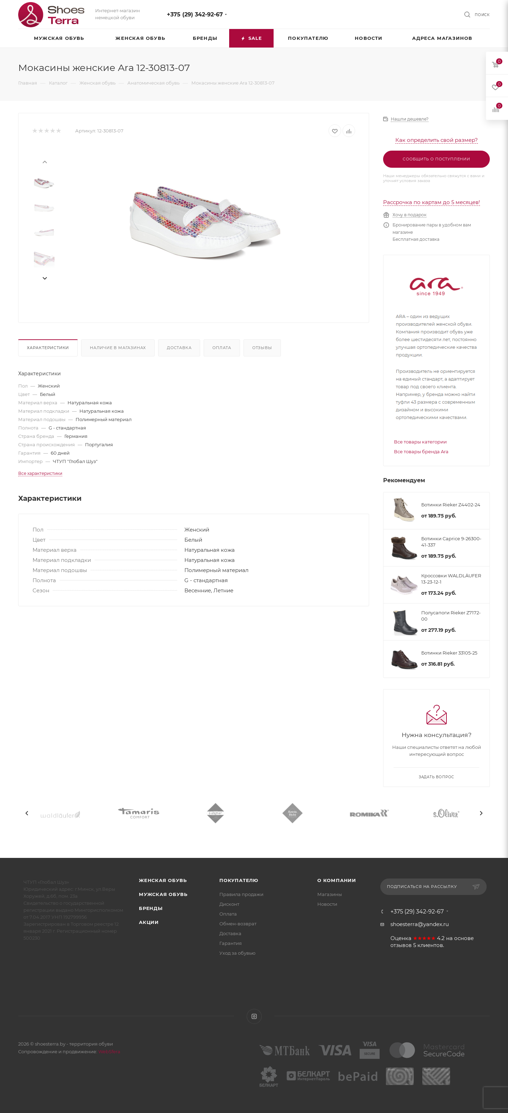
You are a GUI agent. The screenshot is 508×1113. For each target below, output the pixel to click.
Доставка (179, 347)
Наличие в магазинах (118, 347)
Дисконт (229, 904)
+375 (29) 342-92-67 (195, 14)
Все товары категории (420, 442)
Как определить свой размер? (436, 140)
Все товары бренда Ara (421, 451)
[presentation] (44, 161)
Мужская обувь (163, 894)
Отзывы (262, 347)
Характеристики (48, 347)
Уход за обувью (237, 953)
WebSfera (108, 1051)
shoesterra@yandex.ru (419, 924)
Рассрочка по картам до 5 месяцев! (431, 202)
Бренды (151, 908)
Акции (149, 922)
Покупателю (238, 880)
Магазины (329, 894)
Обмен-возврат (237, 923)
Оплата (221, 347)
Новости (327, 904)
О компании (336, 880)
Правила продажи (241, 894)
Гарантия (230, 943)
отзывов (401, 945)
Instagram (254, 1016)
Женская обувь (162, 880)
